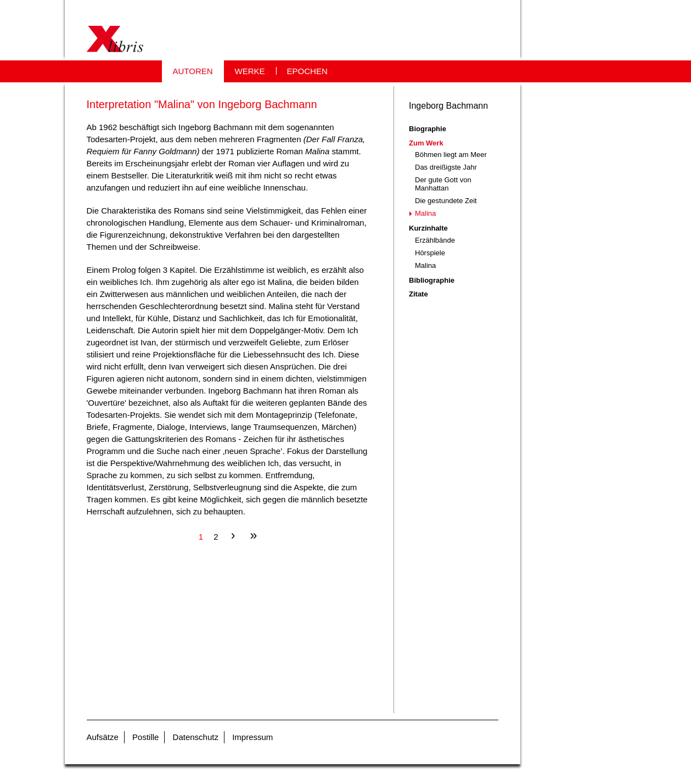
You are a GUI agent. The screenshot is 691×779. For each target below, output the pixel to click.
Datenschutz (195, 737)
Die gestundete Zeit (446, 201)
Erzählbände (435, 240)
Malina (425, 213)
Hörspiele (430, 253)
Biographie (427, 129)
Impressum (252, 737)
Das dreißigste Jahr (446, 167)
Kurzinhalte (428, 228)
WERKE (250, 71)
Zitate (418, 294)
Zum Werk (426, 143)
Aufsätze (103, 737)
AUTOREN (193, 71)
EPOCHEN (307, 71)
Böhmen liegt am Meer (451, 154)
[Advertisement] (229, 636)
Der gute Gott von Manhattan (443, 184)
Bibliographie (431, 280)
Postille (145, 737)
